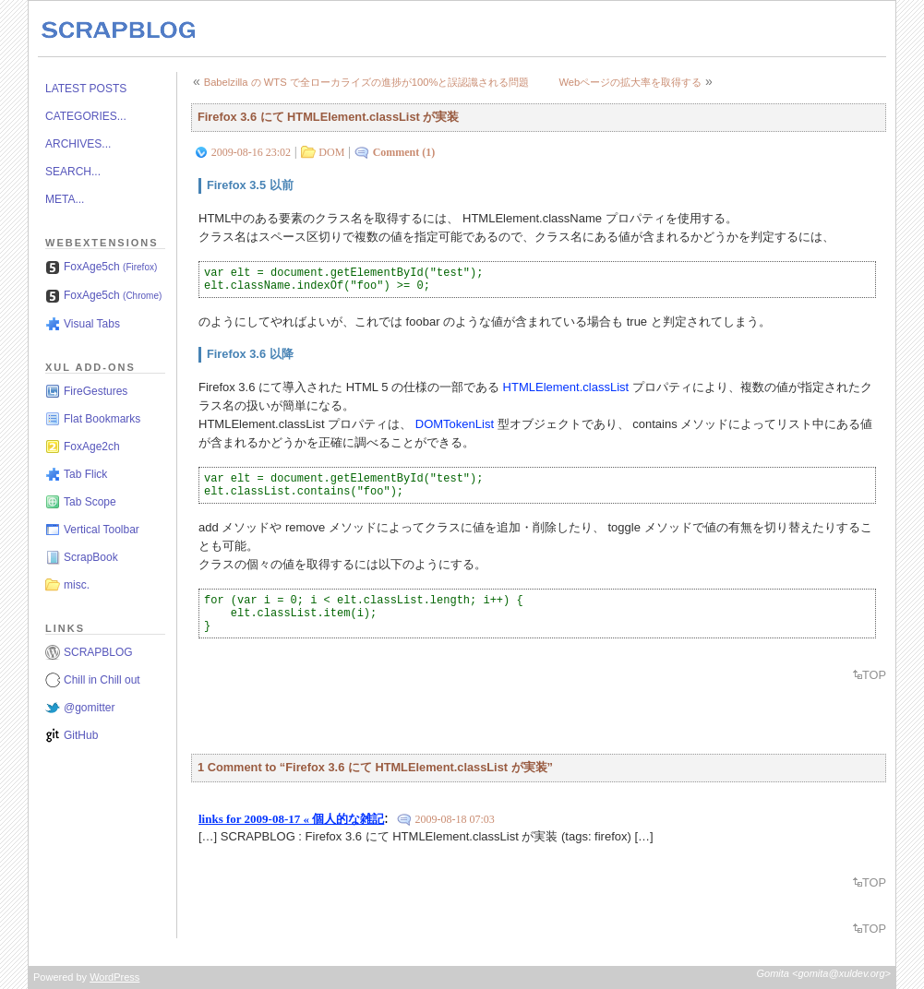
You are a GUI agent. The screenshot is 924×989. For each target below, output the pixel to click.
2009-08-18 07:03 (454, 819)
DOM (331, 152)
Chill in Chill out (102, 679)
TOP (874, 675)
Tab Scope (90, 501)
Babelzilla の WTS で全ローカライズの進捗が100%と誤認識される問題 (367, 82)
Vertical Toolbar (101, 529)
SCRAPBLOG (98, 652)
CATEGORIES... (85, 116)
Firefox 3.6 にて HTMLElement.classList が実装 (328, 117)
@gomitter (89, 707)
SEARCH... (73, 171)
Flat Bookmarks (102, 418)
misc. (77, 584)
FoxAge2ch (92, 446)
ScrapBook (91, 557)
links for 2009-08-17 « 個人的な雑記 (291, 819)
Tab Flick (85, 474)
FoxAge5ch (110, 266)
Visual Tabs (92, 323)
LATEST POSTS (85, 88)
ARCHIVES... (78, 143)
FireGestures (95, 391)
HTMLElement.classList (566, 387)
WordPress (114, 977)
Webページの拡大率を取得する (630, 82)
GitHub (81, 735)
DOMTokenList (454, 424)
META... (64, 199)
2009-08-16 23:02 (251, 152)
